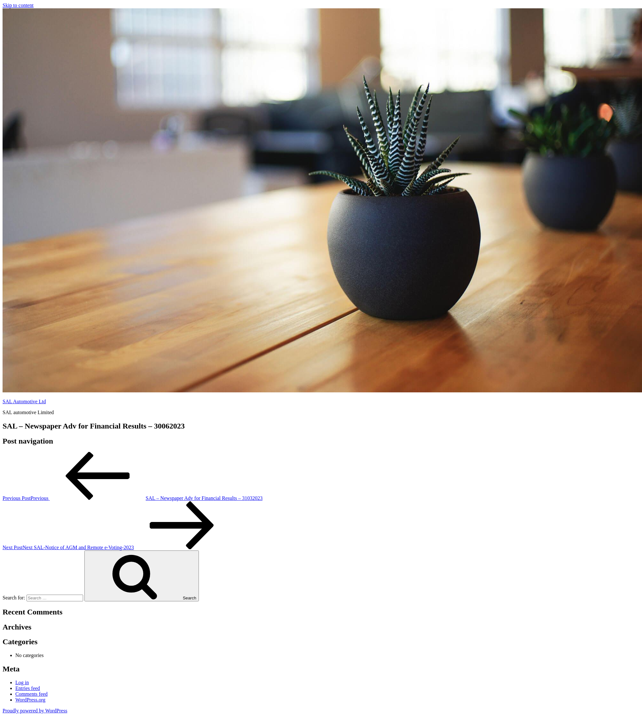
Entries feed (27, 688)
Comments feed (31, 694)
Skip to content (18, 5)
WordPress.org (30, 699)
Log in (22, 682)
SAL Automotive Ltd (24, 401)
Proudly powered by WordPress (35, 710)
